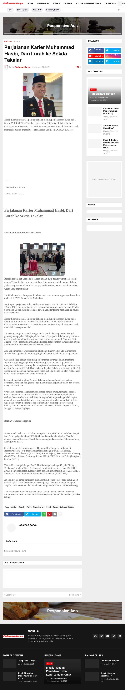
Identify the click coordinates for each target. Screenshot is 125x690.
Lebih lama (74, 595)
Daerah (68, 3)
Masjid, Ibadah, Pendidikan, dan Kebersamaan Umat (111, 144)
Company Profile (53, 10)
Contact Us (37, 10)
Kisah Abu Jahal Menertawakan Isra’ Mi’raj (111, 111)
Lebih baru (11, 595)
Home (30, 3)
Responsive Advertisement (104, 179)
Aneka (56, 3)
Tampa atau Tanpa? (27, 660)
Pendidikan (43, 3)
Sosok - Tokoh (52, 507)
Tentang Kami (22, 10)
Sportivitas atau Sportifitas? (110, 126)
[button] (120, 3)
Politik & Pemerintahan (88, 3)
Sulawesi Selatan (67, 507)
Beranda (8, 41)
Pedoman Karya (27, 524)
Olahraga (110, 3)
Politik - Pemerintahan (35, 507)
